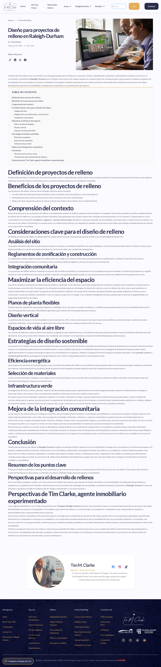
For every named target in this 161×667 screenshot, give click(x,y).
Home (5, 617)
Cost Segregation (107, 635)
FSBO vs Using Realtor (59, 638)
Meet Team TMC (9, 622)
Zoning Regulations (82, 640)
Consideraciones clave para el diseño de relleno (31, 108)
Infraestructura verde (22, 144)
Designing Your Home (82, 645)
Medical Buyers (35, 648)
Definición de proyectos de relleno (26, 97)
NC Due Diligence (36, 630)
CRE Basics (104, 630)
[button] (68, 6)
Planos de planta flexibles (24, 124)
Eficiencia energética (22, 137)
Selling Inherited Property (56, 623)
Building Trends (80, 622)
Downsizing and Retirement (56, 631)
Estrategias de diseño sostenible (25, 134)
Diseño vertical (20, 127)
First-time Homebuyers (34, 618)
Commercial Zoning (105, 641)
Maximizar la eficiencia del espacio (26, 121)
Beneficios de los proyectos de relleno (27, 101)
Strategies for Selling (58, 643)
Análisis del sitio (20, 111)
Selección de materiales (23, 140)
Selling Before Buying (58, 617)
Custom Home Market (83, 617)
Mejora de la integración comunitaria (27, 147)
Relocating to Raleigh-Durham (11, 638)
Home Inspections (36, 625)
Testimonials (8, 627)
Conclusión (16, 150)
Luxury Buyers (34, 643)
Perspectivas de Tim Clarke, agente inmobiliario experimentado (38, 160)
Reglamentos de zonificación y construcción (31, 114)
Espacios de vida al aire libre (25, 130)
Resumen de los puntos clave (25, 154)
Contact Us (7, 632)
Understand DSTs (105, 623)
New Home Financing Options (82, 633)
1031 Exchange (106, 617)
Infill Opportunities (82, 627)
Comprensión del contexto (23, 104)
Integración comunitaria (23, 118)
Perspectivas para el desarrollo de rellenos (30, 157)
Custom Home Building (34, 636)
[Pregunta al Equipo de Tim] (18, 661)
